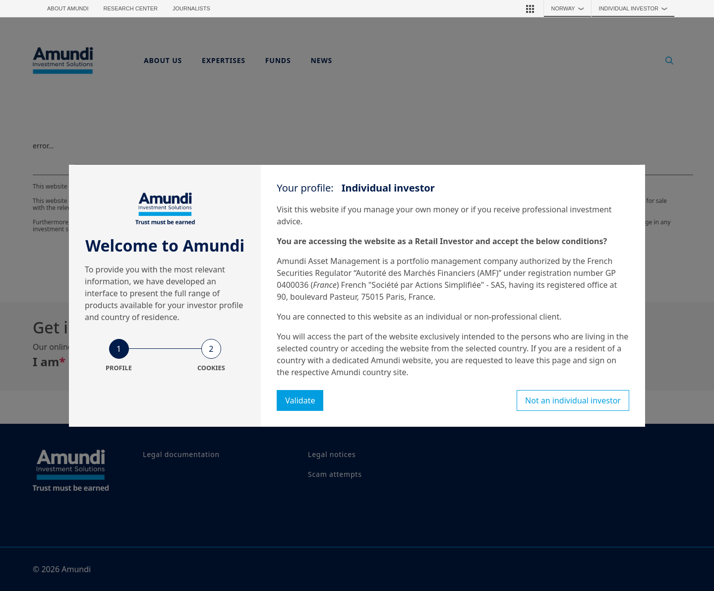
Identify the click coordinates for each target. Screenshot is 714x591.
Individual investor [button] (635, 8)
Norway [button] (570, 8)
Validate (300, 400)
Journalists (191, 8)
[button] (530, 8)
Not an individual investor (573, 400)
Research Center (131, 8)
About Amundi (68, 8)
